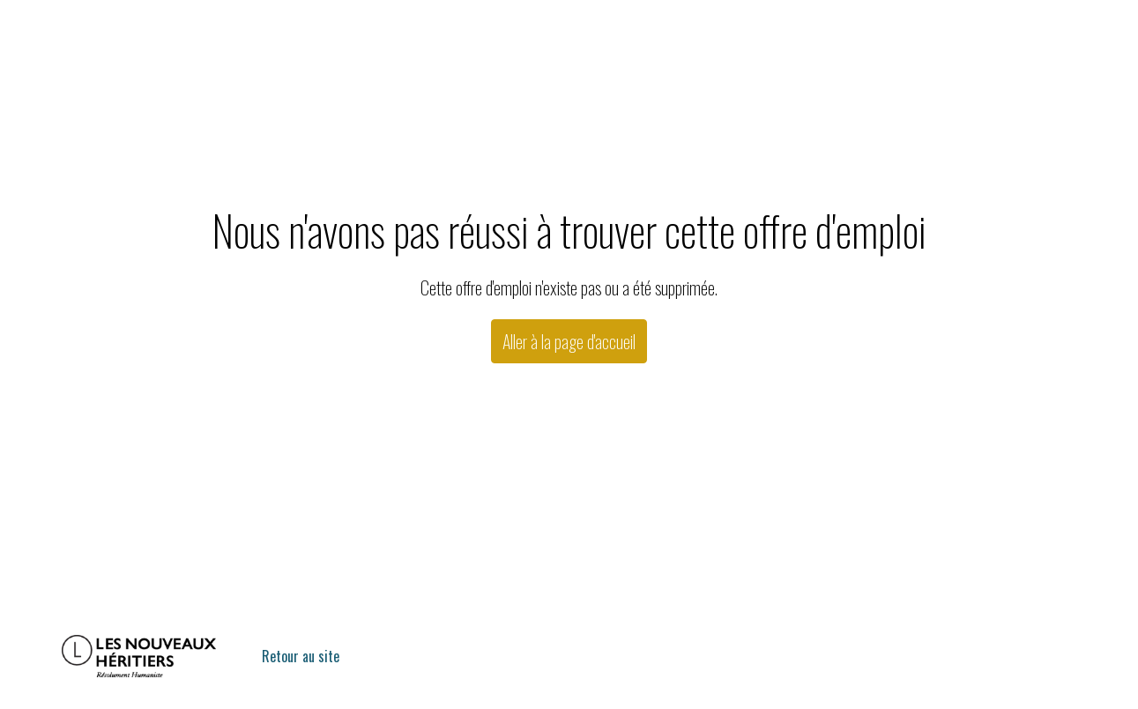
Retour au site (300, 656)
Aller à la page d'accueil (569, 341)
